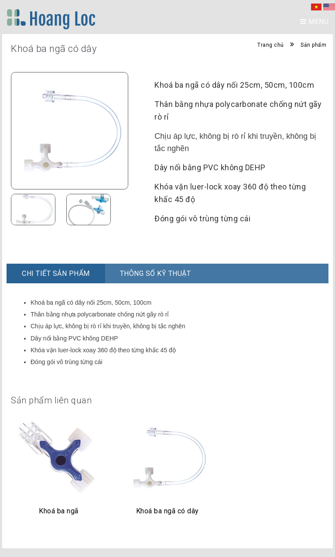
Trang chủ (270, 45)
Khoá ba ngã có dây (167, 511)
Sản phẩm (313, 45)
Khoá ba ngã (59, 511)
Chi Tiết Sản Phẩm (56, 273)
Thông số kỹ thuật (155, 273)
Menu (314, 21)
